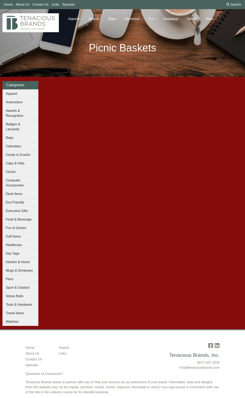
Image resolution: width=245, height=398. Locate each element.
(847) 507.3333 (208, 362)
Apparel (75, 18)
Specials (68, 4)
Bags (113, 18)
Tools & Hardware (19, 304)
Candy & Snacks (18, 154)
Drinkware (134, 18)
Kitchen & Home (18, 262)
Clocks (11, 172)
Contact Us (40, 4)
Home (8, 4)
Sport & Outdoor (18, 287)
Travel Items (15, 313)
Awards (96, 18)
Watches (12, 321)
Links (55, 4)
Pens (9, 279)
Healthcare (14, 245)
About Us (22, 4)
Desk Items (14, 194)
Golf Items (13, 236)
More (211, 18)
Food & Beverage (19, 219)
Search (233, 4)
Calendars (13, 146)
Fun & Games (16, 228)
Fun (153, 18)
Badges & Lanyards (13, 126)
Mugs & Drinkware (19, 270)
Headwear (172, 18)
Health (193, 18)
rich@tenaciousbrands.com (199, 367)
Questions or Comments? (44, 374)
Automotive (14, 102)
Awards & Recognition (14, 113)
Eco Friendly (15, 202)
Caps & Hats (15, 163)
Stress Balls (14, 296)
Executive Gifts (17, 211)
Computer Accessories (15, 183)
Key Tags (12, 253)
